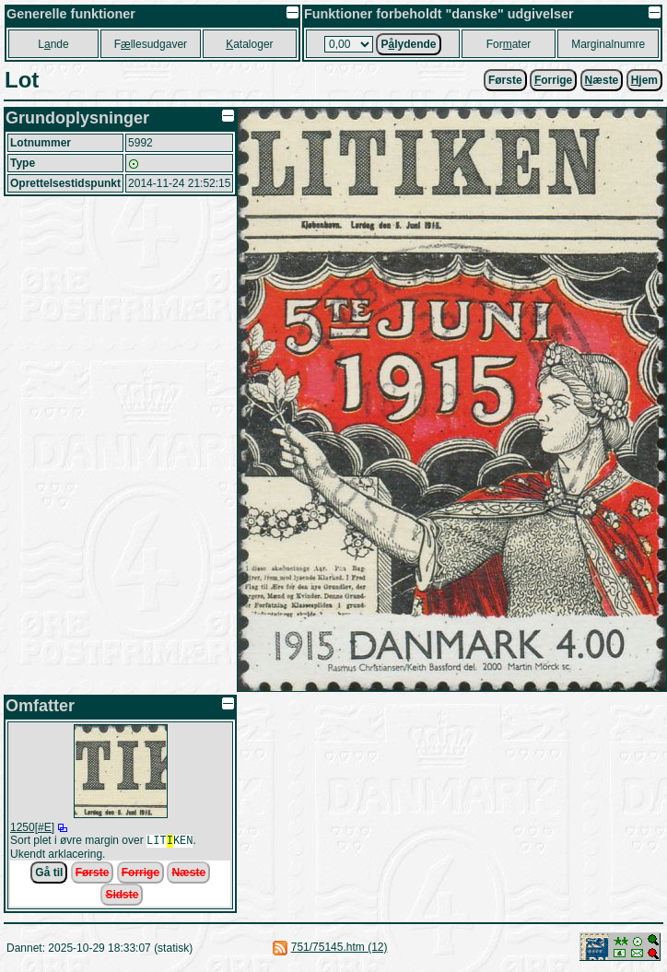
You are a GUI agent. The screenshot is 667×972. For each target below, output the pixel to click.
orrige (553, 80)
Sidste (121, 896)
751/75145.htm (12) (339, 949)
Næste (188, 874)
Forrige (140, 874)
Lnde (53, 44)
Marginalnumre (608, 44)
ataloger (249, 44)
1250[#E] (32, 827)
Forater (509, 44)
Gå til (49, 874)
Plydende (408, 44)
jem (644, 80)
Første (505, 80)
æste (602, 80)
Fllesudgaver (150, 44)
